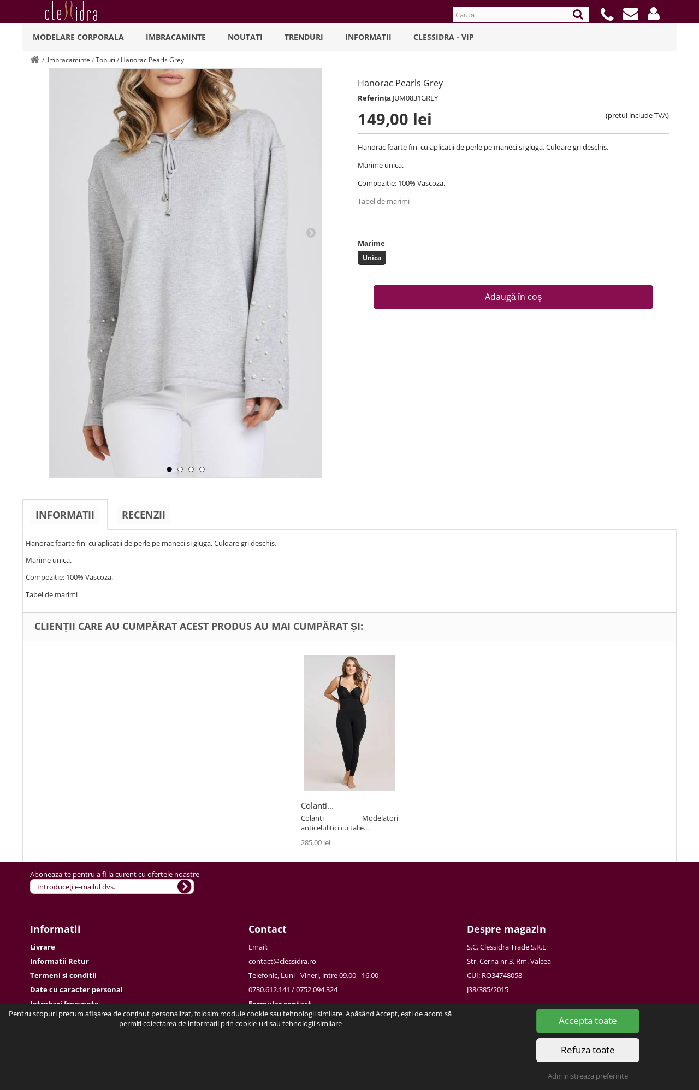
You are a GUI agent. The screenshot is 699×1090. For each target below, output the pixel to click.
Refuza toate (588, 1050)
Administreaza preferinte (588, 1076)
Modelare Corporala (78, 37)
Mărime (371, 243)
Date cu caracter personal (76, 989)
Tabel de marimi (384, 201)
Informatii (368, 37)
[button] (654, 13)
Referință (374, 98)
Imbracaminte (176, 37)
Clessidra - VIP (443, 37)
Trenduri (304, 37)
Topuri (105, 59)
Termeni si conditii (63, 975)
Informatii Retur (59, 961)
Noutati (245, 37)
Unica (372, 257)
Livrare (42, 947)
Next (310, 232)
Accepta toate (588, 1020)
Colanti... (317, 805)
